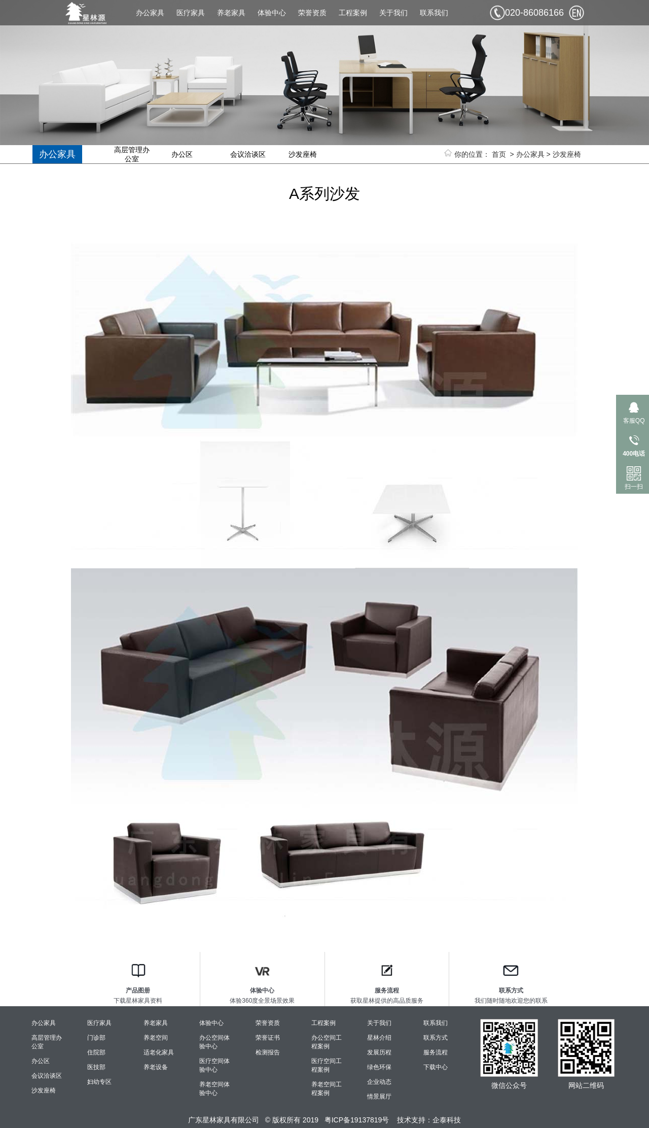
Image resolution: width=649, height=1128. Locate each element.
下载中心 (435, 1067)
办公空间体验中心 (214, 1042)
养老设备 (155, 1067)
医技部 (96, 1067)
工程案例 (353, 13)
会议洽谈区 (248, 154)
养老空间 (155, 1037)
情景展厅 (379, 1096)
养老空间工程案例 (326, 1089)
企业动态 (379, 1081)
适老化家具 (158, 1052)
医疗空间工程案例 (326, 1065)
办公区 (182, 154)
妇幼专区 (99, 1081)
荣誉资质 (312, 13)
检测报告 (268, 1052)
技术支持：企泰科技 (429, 1120)
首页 (499, 154)
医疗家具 (190, 13)
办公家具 (150, 13)
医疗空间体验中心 (214, 1065)
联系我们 (434, 13)
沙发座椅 (567, 154)
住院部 (96, 1052)
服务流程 (435, 1052)
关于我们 (393, 13)
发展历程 (379, 1052)
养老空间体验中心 (214, 1089)
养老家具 (231, 13)
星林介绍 (379, 1037)
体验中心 (272, 13)
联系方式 (435, 1037)
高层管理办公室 (132, 154)
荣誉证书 (268, 1037)
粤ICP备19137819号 (356, 1120)
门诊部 (96, 1037)
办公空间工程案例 (326, 1042)
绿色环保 (379, 1067)
